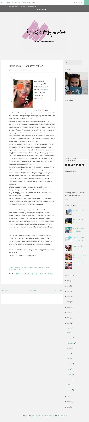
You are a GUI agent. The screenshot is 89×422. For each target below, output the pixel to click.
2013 (68, 328)
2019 (68, 297)
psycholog (28, 267)
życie (20, 269)
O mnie (8, 2)
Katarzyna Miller (16, 267)
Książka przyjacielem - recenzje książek (43, 415)
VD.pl (66, 199)
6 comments (27, 70)
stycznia (69, 390)
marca (68, 379)
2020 (68, 291)
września (69, 348)
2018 (68, 302)
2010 (68, 407)
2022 (68, 281)
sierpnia (69, 353)
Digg (50, 274)
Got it (50, 10)
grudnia (69, 333)
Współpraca (16, 2)
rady (41, 267)
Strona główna (32, 290)
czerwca (69, 364)
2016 (68, 312)
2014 (68, 323)
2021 (68, 286)
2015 (68, 318)
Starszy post (58, 290)
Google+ (35, 274)
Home (2, 2)
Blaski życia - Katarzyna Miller (26, 66)
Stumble (43, 274)
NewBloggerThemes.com (57, 417)
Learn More (41, 10)
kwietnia (69, 374)
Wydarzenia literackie (29, 2)
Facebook (19, 274)
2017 (68, 307)
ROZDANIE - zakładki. (78, 210)
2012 (68, 396)
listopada (69, 338)
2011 (68, 402)
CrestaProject (35, 417)
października (70, 343)
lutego (68, 385)
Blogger (64, 415)
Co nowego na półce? (79, 264)
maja (68, 369)
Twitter (27, 274)
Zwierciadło (13, 269)
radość (35, 267)
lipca (68, 359)
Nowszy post (5, 290)
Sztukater (45, 90)
